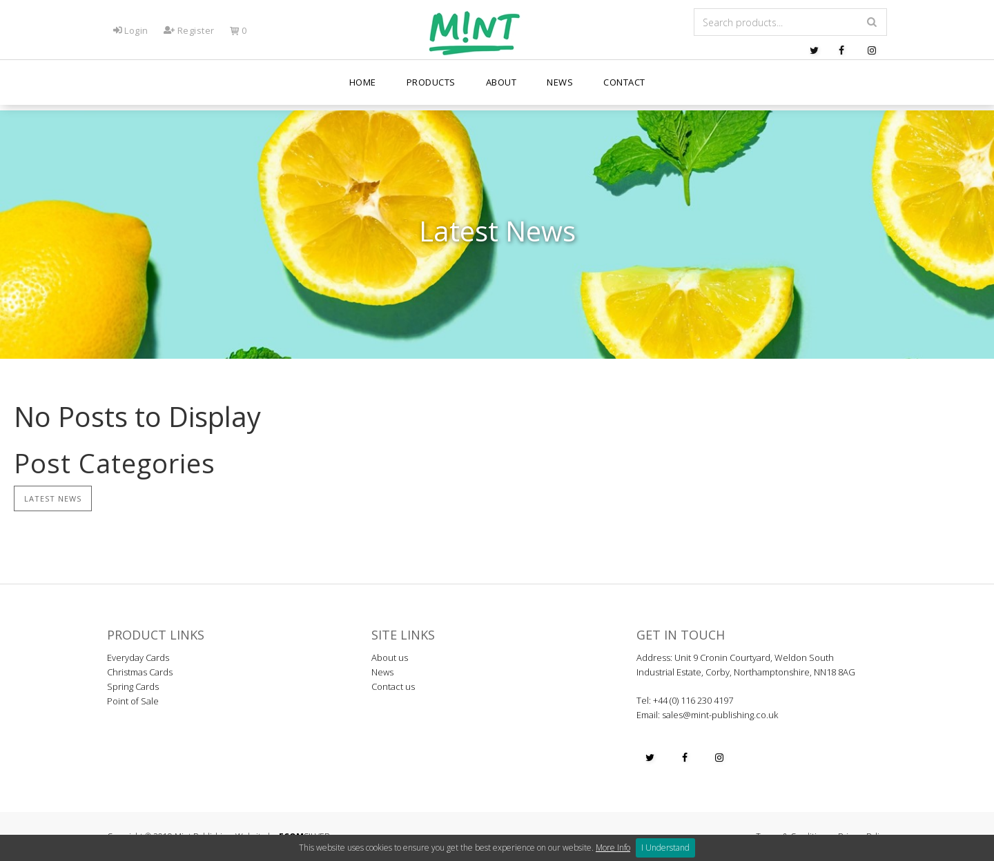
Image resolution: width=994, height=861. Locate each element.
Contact (624, 89)
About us (389, 657)
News (560, 89)
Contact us (393, 686)
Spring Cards (133, 686)
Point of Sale (133, 701)
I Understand (665, 847)
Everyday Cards (138, 657)
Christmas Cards (140, 672)
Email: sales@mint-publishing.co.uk (707, 715)
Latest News (52, 498)
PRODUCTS (431, 89)
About (501, 89)
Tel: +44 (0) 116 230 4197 (684, 700)
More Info (613, 847)
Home (362, 89)
